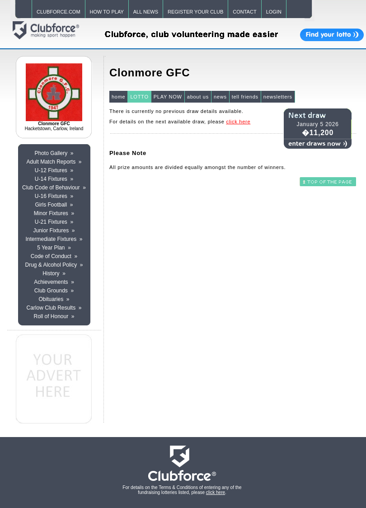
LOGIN (274, 11)
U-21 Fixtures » (54, 222)
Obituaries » (53, 299)
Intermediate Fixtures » (53, 239)
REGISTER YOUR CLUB (195, 11)
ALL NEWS (145, 11)
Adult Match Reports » (53, 162)
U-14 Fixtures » (54, 179)
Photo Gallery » (53, 153)
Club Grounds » (54, 290)
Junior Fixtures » (54, 230)
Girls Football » (54, 205)
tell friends (245, 96)
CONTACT (244, 11)
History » (54, 273)
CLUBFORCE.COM (58, 11)
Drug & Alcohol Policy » (54, 265)
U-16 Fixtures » (54, 196)
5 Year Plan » (54, 248)
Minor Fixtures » (54, 213)
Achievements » (54, 282)
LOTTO (139, 96)
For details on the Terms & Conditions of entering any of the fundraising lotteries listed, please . (181, 490)
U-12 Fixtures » (54, 170)
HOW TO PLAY (107, 11)
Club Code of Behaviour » (54, 187)
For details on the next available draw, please (179, 121)
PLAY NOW (168, 96)
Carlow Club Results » (53, 308)
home (119, 96)
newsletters (277, 96)
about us (198, 96)
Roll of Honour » (53, 316)
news (220, 96)
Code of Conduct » (54, 256)
